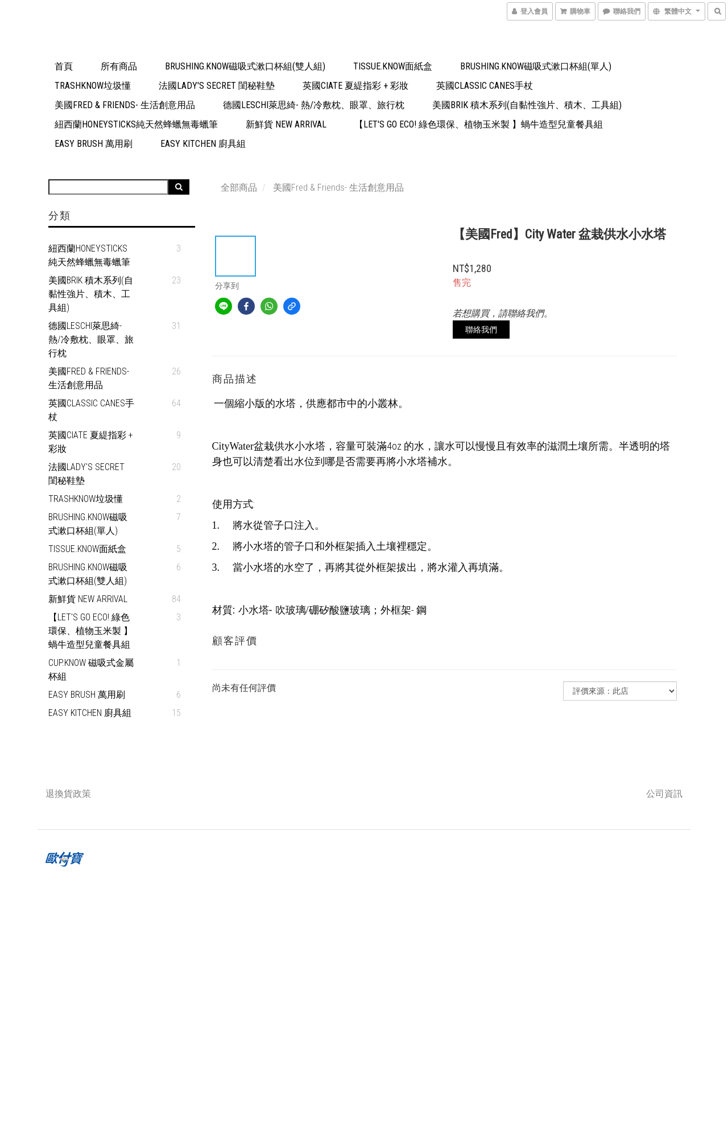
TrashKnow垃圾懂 (93, 85)
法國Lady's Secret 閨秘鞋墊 (217, 85)
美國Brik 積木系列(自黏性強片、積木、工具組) (527, 105)
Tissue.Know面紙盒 (392, 66)
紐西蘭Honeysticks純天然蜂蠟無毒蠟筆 (136, 124)
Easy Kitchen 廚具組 (203, 143)
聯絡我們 (481, 329)
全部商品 (239, 187)
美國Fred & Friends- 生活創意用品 (125, 105)
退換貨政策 (68, 793)
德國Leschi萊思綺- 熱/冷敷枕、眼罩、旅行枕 (313, 105)
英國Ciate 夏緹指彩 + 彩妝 (355, 85)
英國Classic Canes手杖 (484, 85)
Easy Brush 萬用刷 (94, 143)
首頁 (64, 66)
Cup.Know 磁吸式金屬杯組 (91, 669)
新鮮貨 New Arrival (286, 124)
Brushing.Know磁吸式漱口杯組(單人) (535, 66)
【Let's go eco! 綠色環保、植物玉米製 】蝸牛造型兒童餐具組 (478, 124)
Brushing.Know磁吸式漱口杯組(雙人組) (245, 66)
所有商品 (119, 66)
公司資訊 (664, 793)
